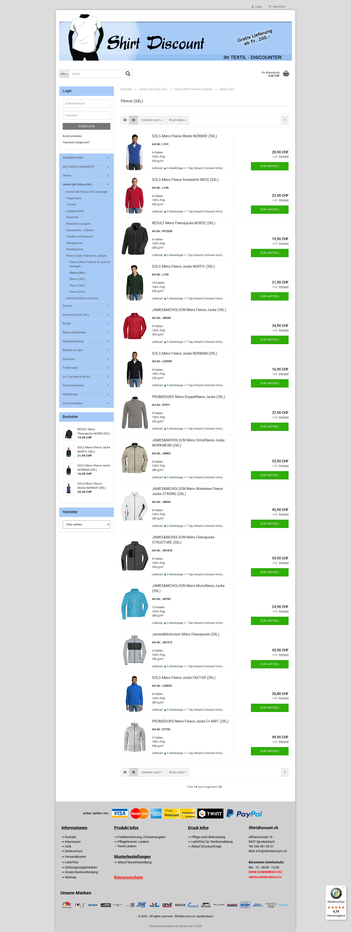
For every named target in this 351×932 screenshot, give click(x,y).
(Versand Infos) (213, 168)
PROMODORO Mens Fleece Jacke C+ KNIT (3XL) (190, 721)
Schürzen (69, 359)
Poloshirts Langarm (78, 223)
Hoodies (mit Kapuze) (79, 236)
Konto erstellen (72, 136)
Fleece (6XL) (77, 291)
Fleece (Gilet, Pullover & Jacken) (86, 255)
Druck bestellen (73, 403)
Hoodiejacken (74, 249)
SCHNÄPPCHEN (73, 157)
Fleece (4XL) (77, 279)
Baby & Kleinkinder (74, 332)
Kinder (67, 323)
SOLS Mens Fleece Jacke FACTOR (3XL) (184, 678)
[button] (125, 120)
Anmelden (87, 126)
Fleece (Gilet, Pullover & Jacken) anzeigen (89, 264)
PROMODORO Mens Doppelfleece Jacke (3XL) (188, 397)
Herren (67, 175)
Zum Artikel (269, 166)
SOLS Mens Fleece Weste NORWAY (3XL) (184, 136)
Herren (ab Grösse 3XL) (77, 184)
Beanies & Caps (73, 350)
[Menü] (344, 888)
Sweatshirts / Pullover (80, 230)
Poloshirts (72, 217)
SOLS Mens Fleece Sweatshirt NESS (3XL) (185, 180)
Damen (67, 305)
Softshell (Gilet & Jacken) (82, 298)
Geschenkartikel (73, 385)
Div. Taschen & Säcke (76, 376)
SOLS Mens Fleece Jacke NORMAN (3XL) (184, 353)
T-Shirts (71, 204)
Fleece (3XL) (77, 272)
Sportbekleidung (73, 341)
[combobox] (152, 120)
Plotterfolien (70, 394)
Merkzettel (277, 6)
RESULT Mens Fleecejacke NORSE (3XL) (183, 223)
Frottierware (70, 367)
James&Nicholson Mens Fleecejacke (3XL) (185, 634)
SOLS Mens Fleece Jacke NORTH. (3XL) (183, 266)
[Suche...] (64, 74)
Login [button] (257, 6)
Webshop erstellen (161, 926)
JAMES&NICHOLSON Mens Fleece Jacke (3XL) (189, 310)
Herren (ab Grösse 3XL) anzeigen (87, 191)
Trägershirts (73, 198)
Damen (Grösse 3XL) (76, 314)
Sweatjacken (74, 243)
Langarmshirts (75, 211)
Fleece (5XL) (77, 285)
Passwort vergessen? (76, 142)
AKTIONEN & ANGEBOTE (78, 166)
